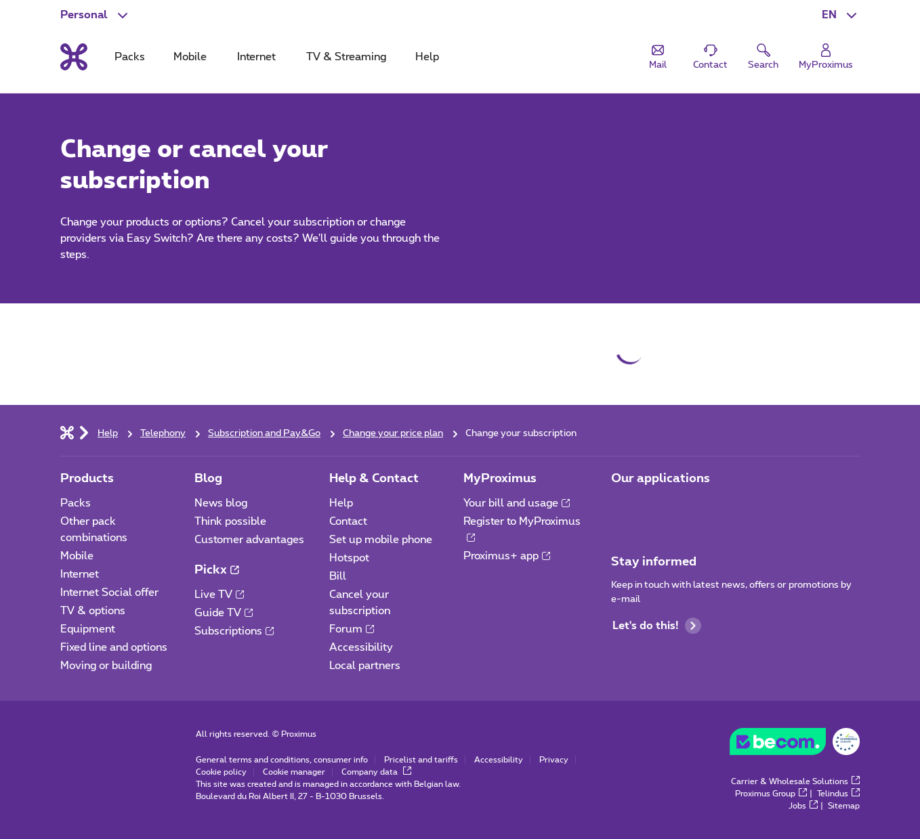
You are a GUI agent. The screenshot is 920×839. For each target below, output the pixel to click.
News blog (220, 503)
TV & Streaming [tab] (346, 56)
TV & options (92, 610)
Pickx (216, 570)
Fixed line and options (113, 647)
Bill (337, 576)
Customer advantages (249, 539)
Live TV (219, 594)
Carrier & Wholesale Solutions (795, 781)
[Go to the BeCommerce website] (795, 745)
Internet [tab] (256, 56)
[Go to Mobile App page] (623, 507)
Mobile (76, 556)
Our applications (660, 479)
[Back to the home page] (73, 57)
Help (341, 503)
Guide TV (223, 612)
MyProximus (500, 479)
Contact (348, 521)
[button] (841, 15)
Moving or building (106, 665)
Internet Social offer (109, 592)
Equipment (87, 629)
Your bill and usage (516, 503)
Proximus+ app (506, 556)
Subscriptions (234, 631)
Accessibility (361, 647)
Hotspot (349, 558)
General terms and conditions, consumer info (282, 760)
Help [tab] (427, 56)
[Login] (826, 57)
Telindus (838, 794)
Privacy (553, 760)
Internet (79, 574)
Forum (351, 629)
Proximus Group (771, 794)
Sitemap (844, 806)
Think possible (230, 521)
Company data (376, 772)
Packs (75, 503)
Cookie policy (221, 772)
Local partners (364, 665)
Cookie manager (294, 772)
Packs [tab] (129, 56)
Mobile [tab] (190, 56)
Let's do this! (656, 626)
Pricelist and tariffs (421, 760)
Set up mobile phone (380, 539)
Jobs (803, 806)
